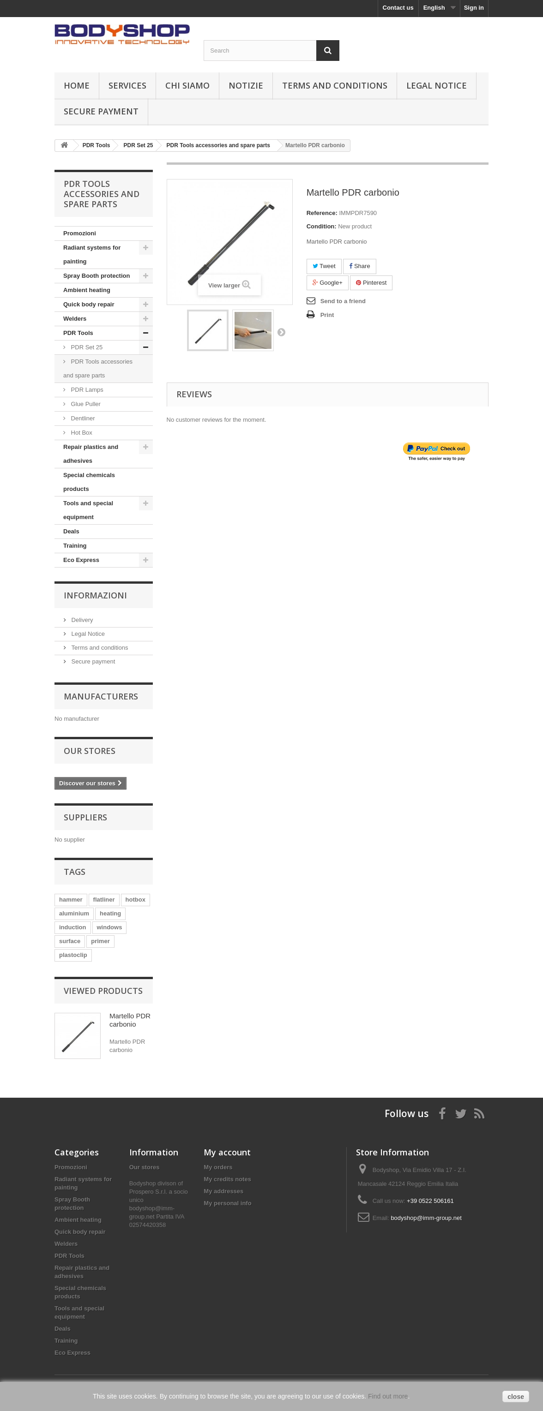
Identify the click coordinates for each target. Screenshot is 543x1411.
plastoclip (73, 954)
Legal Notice (436, 85)
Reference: (322, 212)
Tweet (324, 266)
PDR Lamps (86, 389)
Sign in (474, 7)
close (515, 1396)
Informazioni (95, 595)
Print (327, 314)
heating (110, 913)
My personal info (227, 1203)
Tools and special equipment (88, 510)
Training (75, 545)
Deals (71, 531)
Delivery (81, 619)
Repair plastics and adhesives (90, 453)
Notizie (246, 85)
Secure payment (101, 111)
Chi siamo (187, 85)
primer (100, 941)
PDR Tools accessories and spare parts (98, 368)
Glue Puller (85, 404)
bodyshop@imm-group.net (426, 1217)
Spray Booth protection (96, 275)
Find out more (388, 1396)
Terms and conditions (334, 85)
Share (359, 266)
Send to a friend (343, 301)
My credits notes (227, 1179)
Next (281, 331)
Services (127, 85)
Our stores (89, 750)
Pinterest (371, 282)
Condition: (322, 226)
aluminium (74, 913)
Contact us (398, 7)
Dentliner (82, 418)
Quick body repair (89, 304)
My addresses (223, 1191)
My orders (218, 1167)
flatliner (104, 899)
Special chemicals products (89, 482)
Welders (74, 318)
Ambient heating (86, 290)
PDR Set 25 (86, 347)
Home (77, 85)
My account (227, 1152)
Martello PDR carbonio (130, 1020)
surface (69, 941)
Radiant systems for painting (92, 254)
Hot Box (80, 432)
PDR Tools (78, 332)
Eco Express (81, 559)
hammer (71, 899)
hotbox (135, 899)
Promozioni (79, 233)
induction (72, 927)
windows (109, 927)
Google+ (328, 282)
